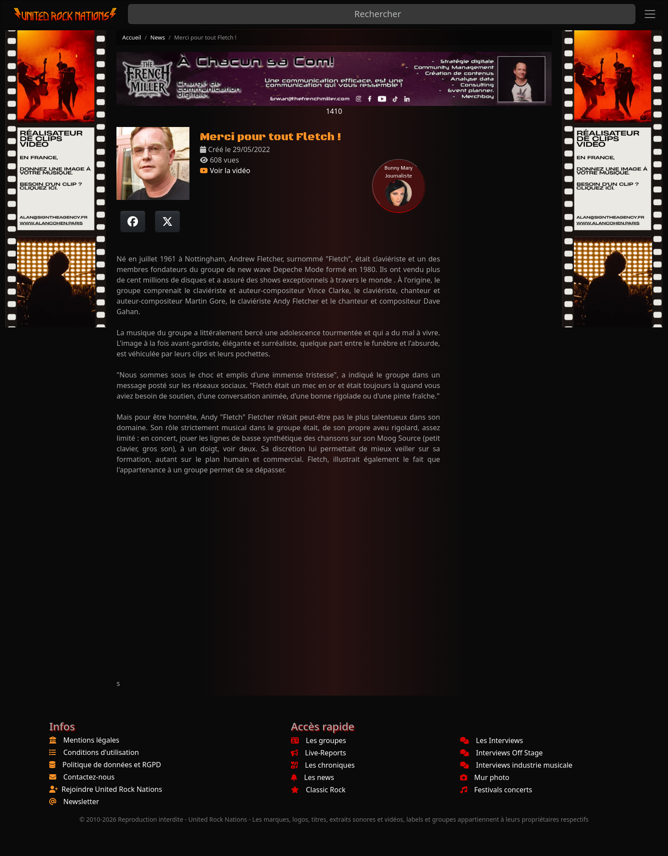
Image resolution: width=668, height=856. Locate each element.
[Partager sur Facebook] (132, 221)
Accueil (131, 37)
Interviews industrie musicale (516, 765)
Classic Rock (318, 789)
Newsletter (81, 801)
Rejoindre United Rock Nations (112, 789)
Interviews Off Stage (501, 753)
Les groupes (318, 740)
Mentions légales (91, 740)
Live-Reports (318, 753)
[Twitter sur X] (167, 221)
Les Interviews (491, 740)
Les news (312, 777)
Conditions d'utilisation (101, 752)
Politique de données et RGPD (111, 764)
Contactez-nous (89, 777)
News (157, 37)
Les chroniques (323, 765)
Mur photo (484, 777)
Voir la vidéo (225, 170)
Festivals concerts (496, 789)
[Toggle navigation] (650, 14)
